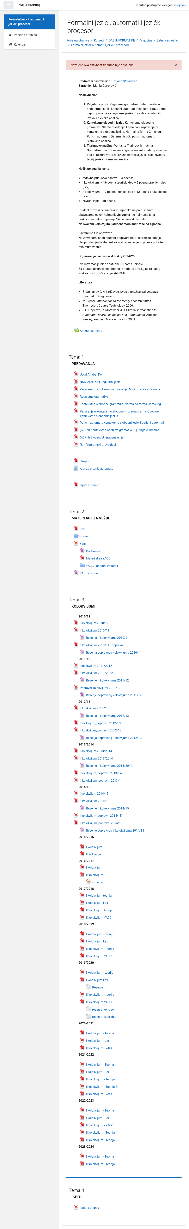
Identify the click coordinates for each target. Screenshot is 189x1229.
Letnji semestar (167, 40)
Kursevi (99, 40)
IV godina (145, 40)
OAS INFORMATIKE (122, 40)
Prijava (180, 5)
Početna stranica (77, 40)
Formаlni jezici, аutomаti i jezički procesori (100, 45)
